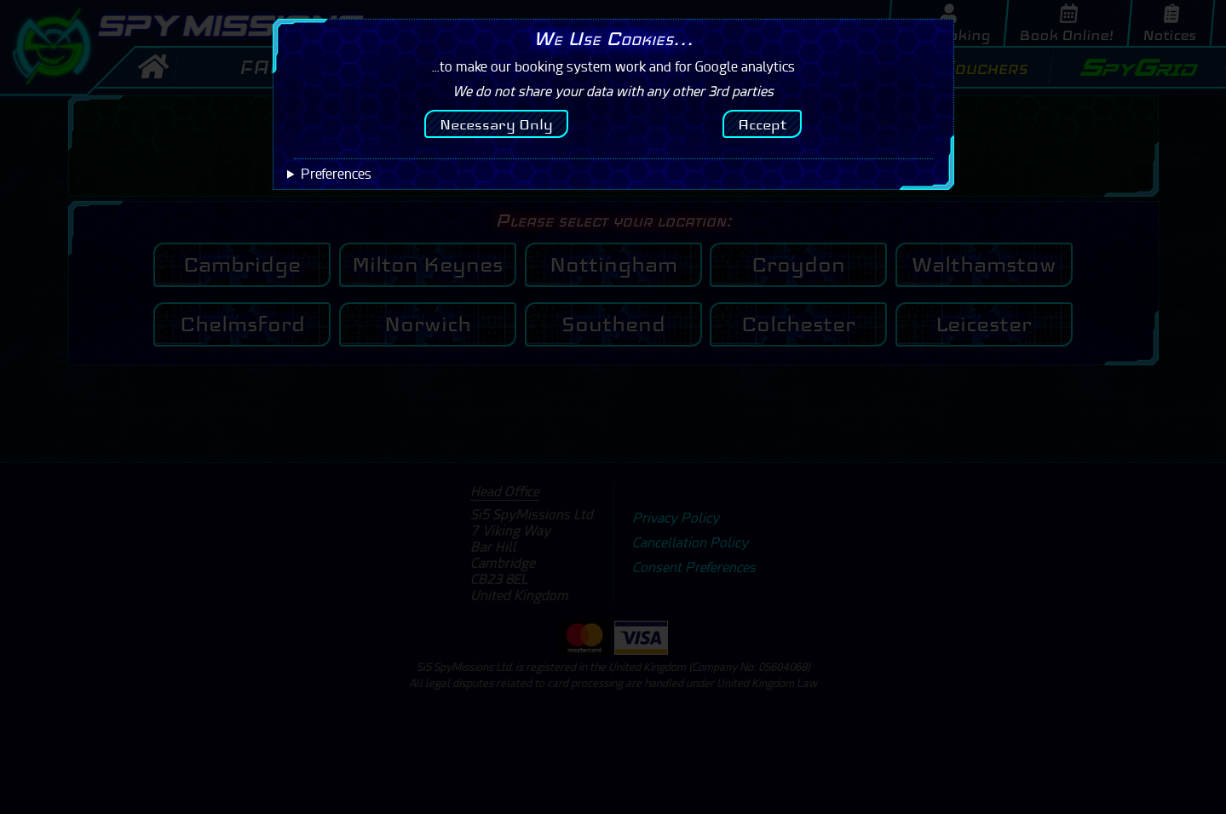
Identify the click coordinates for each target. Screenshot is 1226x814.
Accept (762, 124)
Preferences (336, 174)
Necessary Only (496, 124)
